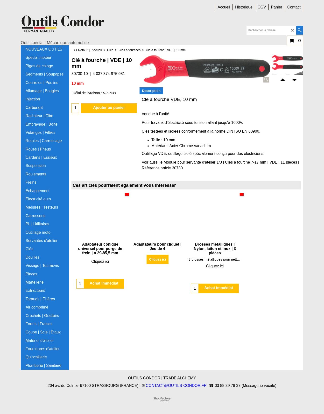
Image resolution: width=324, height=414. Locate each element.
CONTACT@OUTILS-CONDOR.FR (176, 386)
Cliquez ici (100, 261)
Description (151, 91)
